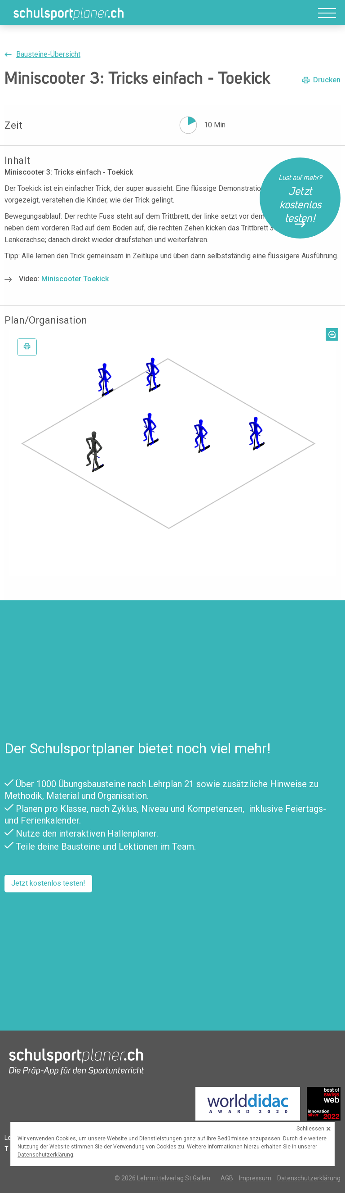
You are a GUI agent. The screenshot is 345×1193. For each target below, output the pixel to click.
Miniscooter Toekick (75, 279)
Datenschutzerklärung (309, 1178)
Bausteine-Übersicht (48, 54)
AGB (227, 1178)
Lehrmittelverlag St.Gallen (173, 1178)
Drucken (327, 80)
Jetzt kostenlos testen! (48, 883)
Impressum (255, 1178)
